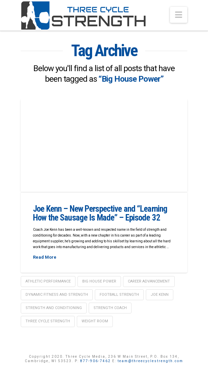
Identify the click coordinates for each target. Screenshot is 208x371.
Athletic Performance (48, 281)
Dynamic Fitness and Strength (56, 294)
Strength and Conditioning (53, 308)
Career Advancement (149, 281)
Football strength (119, 294)
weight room (95, 321)
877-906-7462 (95, 361)
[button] (178, 15)
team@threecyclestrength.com (150, 361)
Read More (44, 257)
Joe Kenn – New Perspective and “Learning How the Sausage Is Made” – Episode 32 (100, 213)
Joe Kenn (160, 294)
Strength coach (110, 308)
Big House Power (99, 281)
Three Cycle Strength (47, 321)
